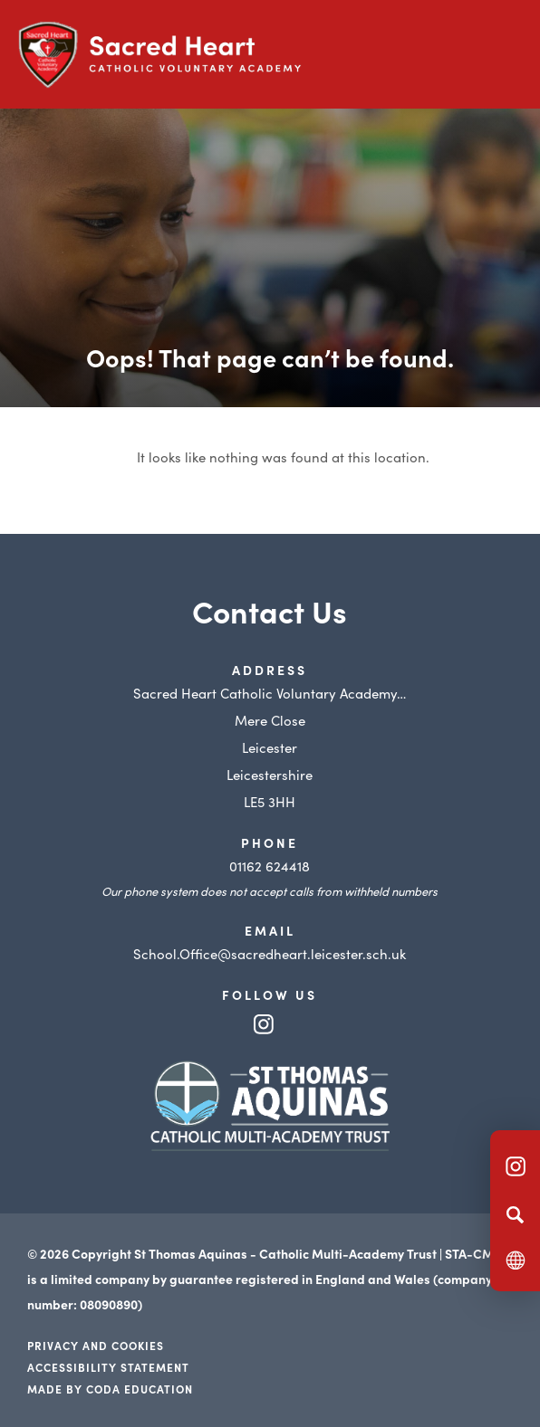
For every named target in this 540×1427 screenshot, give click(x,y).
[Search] (515, 1214)
